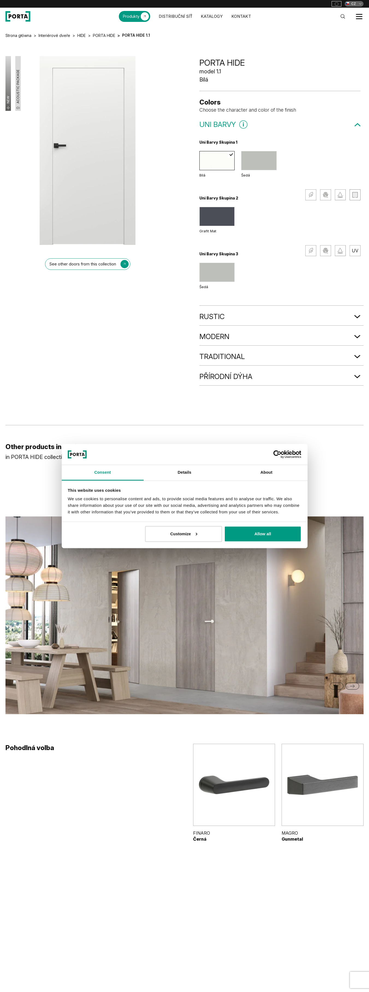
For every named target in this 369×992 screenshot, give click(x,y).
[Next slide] (352, 686)
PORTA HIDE (104, 35)
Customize (183, 533)
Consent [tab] (102, 472)
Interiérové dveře (54, 35)
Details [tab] (184, 472)
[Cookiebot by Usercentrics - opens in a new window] (277, 454)
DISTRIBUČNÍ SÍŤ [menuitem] (176, 16)
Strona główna (18, 35)
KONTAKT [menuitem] (241, 16)
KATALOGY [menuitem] (212, 16)
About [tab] (267, 472)
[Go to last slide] (336, 686)
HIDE (81, 35)
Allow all (263, 533)
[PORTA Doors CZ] (17, 16)
